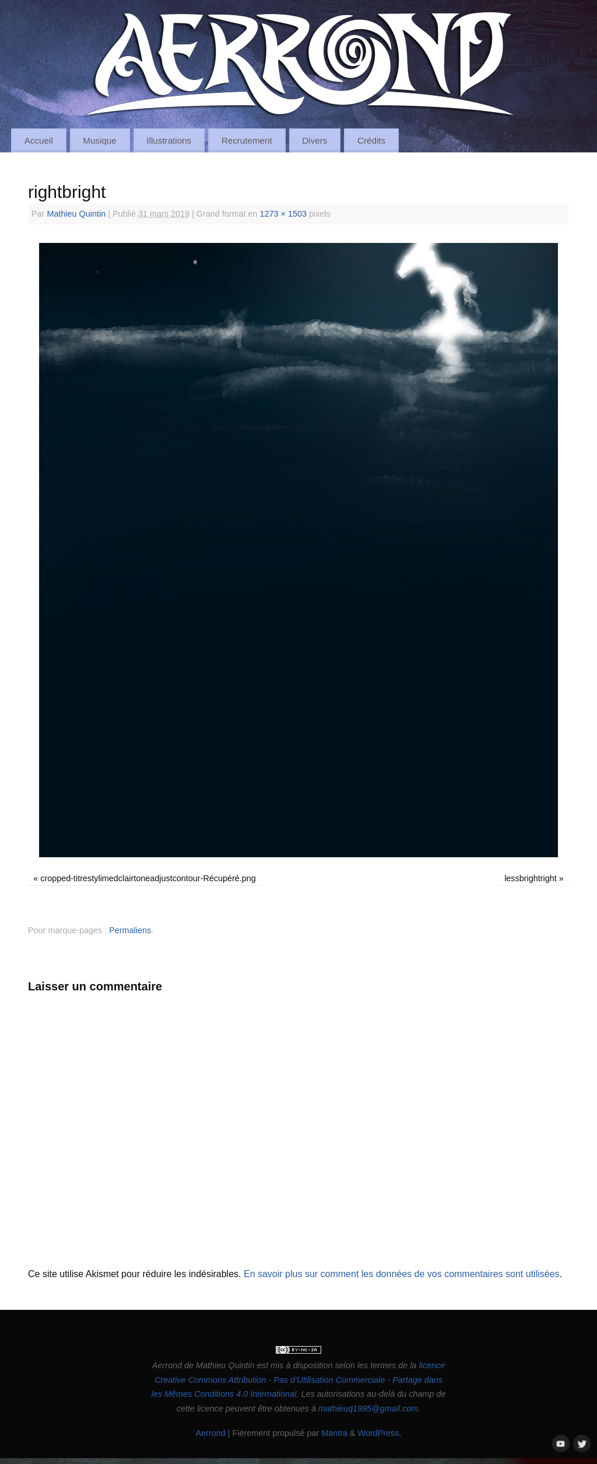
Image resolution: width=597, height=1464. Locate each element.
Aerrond (210, 1433)
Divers (314, 140)
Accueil (38, 140)
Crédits (371, 140)
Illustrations (168, 140)
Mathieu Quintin (76, 213)
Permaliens (130, 930)
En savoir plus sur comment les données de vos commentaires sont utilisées (402, 1274)
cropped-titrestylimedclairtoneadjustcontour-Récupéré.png (148, 878)
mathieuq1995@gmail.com (368, 1408)
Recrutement (247, 140)
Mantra (334, 1433)
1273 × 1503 (283, 213)
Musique (99, 140)
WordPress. (380, 1433)
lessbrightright (530, 878)
